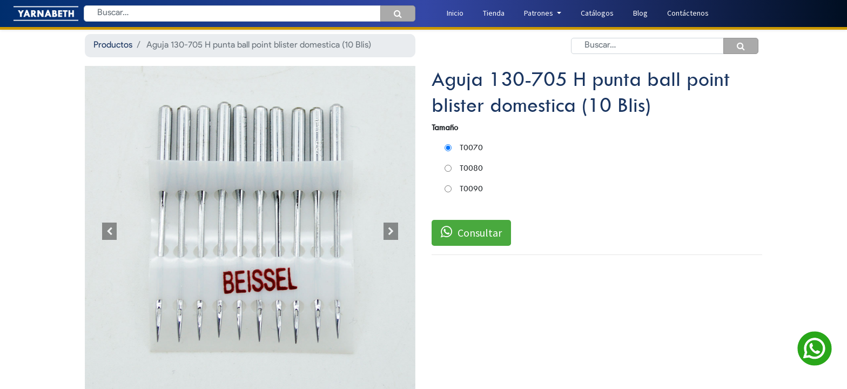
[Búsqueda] (397, 13)
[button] (110, 231)
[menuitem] (455, 13)
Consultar (471, 232)
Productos (112, 45)
